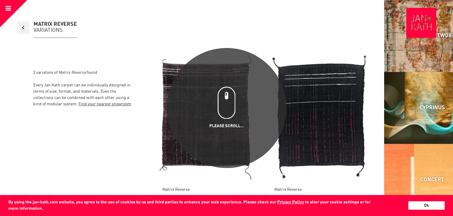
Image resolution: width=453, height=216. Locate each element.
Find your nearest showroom (104, 104)
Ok (426, 205)
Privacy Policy (290, 202)
